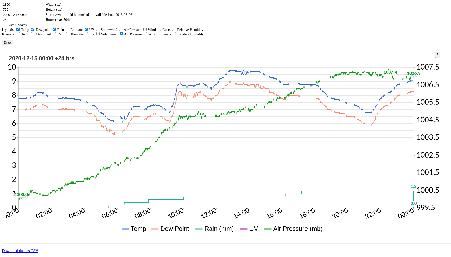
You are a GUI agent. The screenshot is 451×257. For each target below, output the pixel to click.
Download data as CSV (20, 251)
